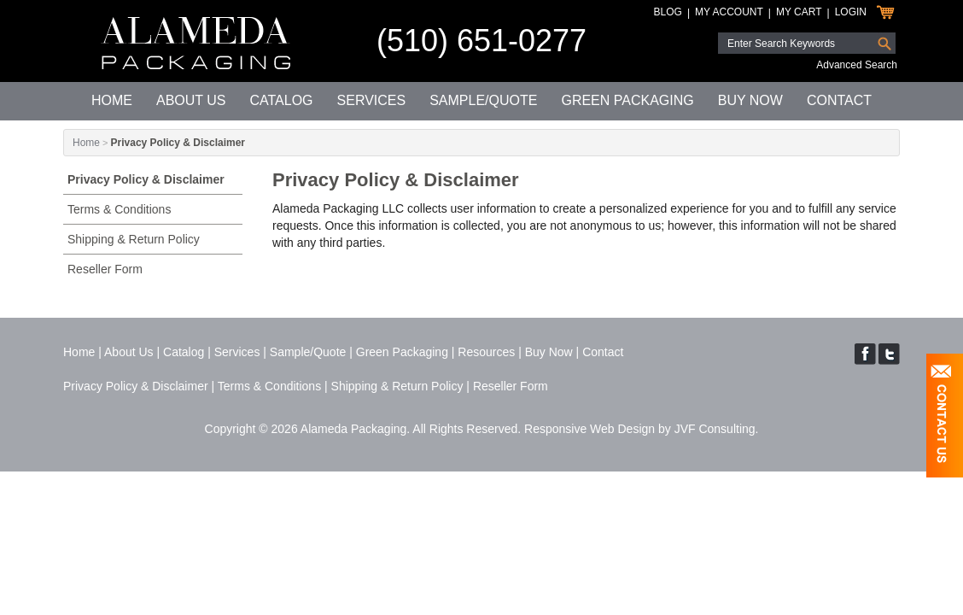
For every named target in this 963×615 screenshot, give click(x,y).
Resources (486, 352)
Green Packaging (627, 100)
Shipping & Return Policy (133, 239)
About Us (191, 100)
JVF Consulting (715, 429)
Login (851, 12)
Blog (668, 12)
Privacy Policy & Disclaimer (146, 179)
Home (111, 100)
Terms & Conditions (119, 209)
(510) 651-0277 (481, 40)
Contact (839, 100)
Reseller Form (105, 269)
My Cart (799, 12)
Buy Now (750, 100)
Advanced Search (856, 65)
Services (371, 100)
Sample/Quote (483, 100)
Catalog (280, 100)
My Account (729, 12)
